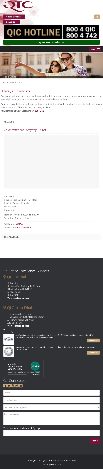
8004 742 (39, 110)
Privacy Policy (55, 464)
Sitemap (45, 464)
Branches (11, 22)
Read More (93, 340)
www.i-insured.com (22, 227)
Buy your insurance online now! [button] (51, 42)
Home (5, 82)
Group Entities (14, 17)
